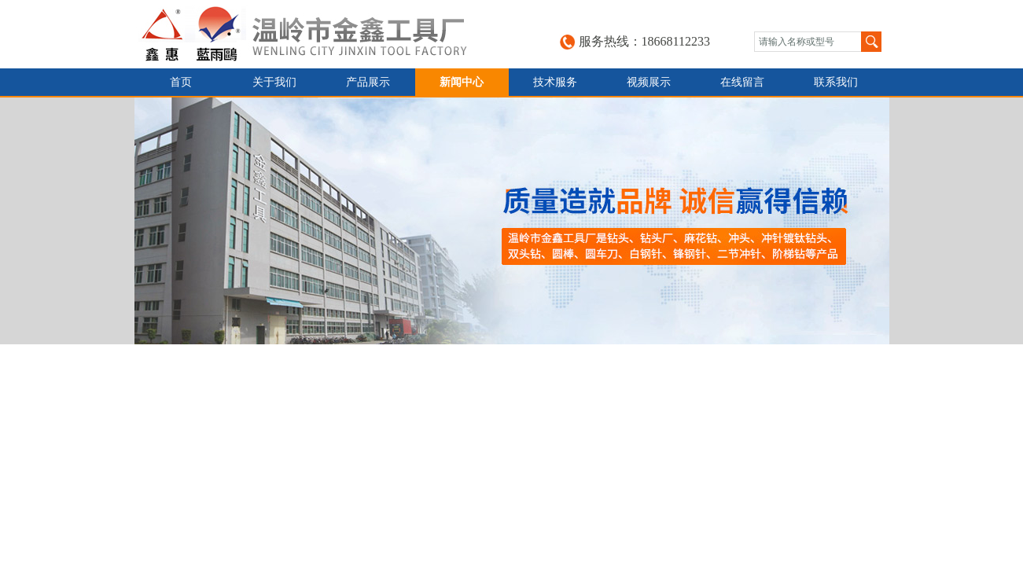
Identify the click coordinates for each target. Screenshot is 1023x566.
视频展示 (649, 82)
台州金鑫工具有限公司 (320, 34)
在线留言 (742, 82)
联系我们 (836, 82)
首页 (181, 82)
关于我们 (274, 82)
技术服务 (555, 82)
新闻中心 (462, 82)
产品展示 (368, 82)
